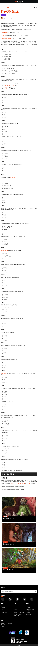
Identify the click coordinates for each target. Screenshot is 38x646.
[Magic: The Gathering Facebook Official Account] (2, 599)
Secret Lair (28, 612)
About (15, 606)
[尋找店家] (35, 591)
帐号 (15, 607)
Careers (15, 609)
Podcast (3, 611)
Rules (2, 609)
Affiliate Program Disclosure (18, 615)
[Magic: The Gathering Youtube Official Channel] (24, 599)
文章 (2, 606)
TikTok (28, 483)
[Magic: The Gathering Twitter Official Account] (10, 599)
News (2, 7)
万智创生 (7, 7)
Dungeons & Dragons (6, 623)
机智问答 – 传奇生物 (6, 38)
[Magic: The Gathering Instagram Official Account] (31, 599)
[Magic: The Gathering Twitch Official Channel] (17, 599)
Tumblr (17, 483)
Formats (3, 607)
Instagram (22, 483)
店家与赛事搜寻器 (30, 609)
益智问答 (4, 35)
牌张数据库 (28, 611)
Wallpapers (4, 612)
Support (16, 611)
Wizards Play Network (19, 612)
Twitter (13, 483)
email (26, 481)
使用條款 (19, 645)
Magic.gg (28, 607)
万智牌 (27, 606)
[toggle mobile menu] (2, 2)
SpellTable (28, 614)
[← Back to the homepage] (19, 1)
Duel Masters (4, 625)
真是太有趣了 (5, 32)
